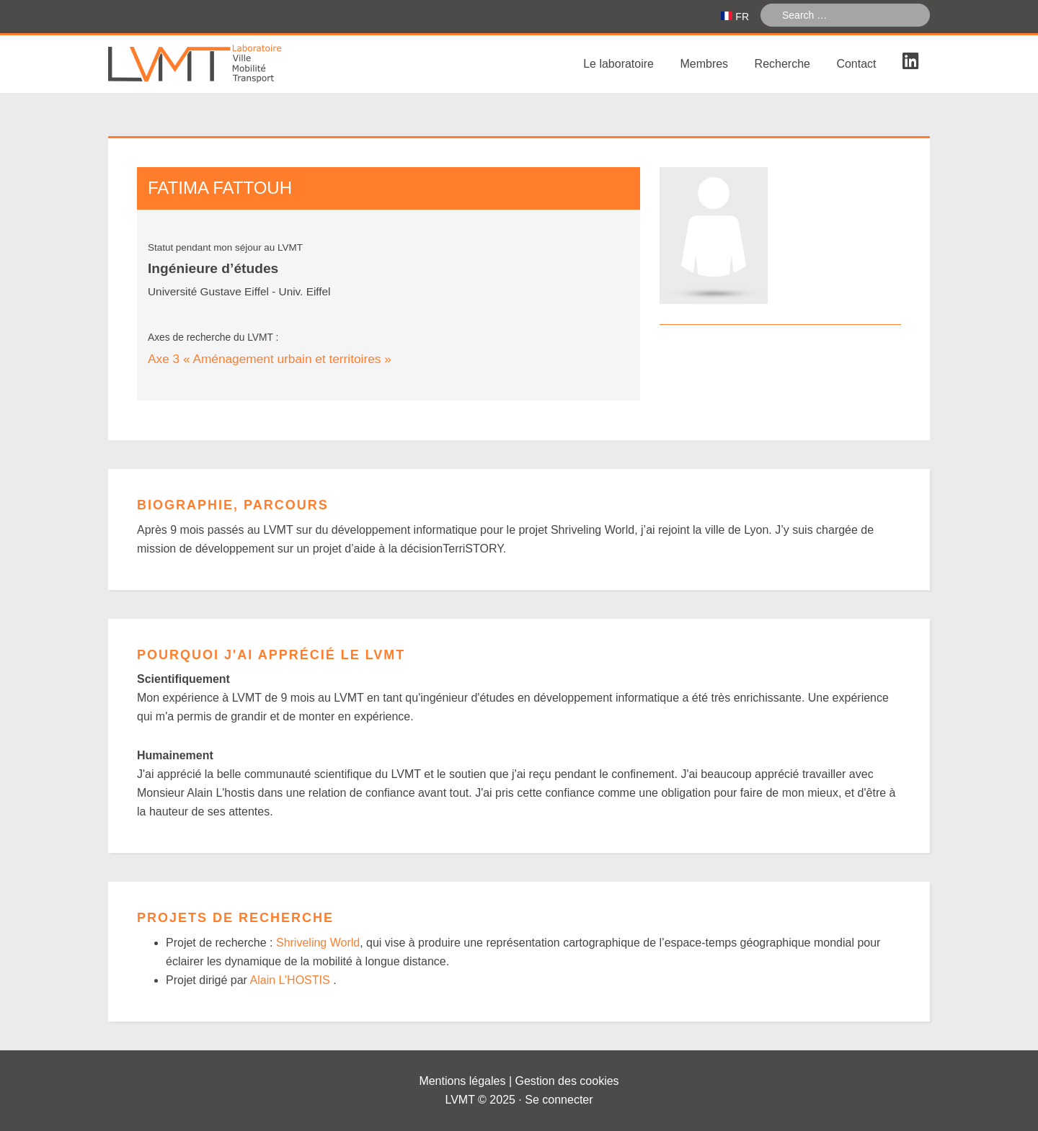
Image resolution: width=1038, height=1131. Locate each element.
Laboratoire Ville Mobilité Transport (216, 64)
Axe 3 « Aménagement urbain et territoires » (269, 359)
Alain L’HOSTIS (292, 980)
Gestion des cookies (567, 1081)
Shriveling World (318, 942)
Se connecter (559, 1100)
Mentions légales (462, 1081)
